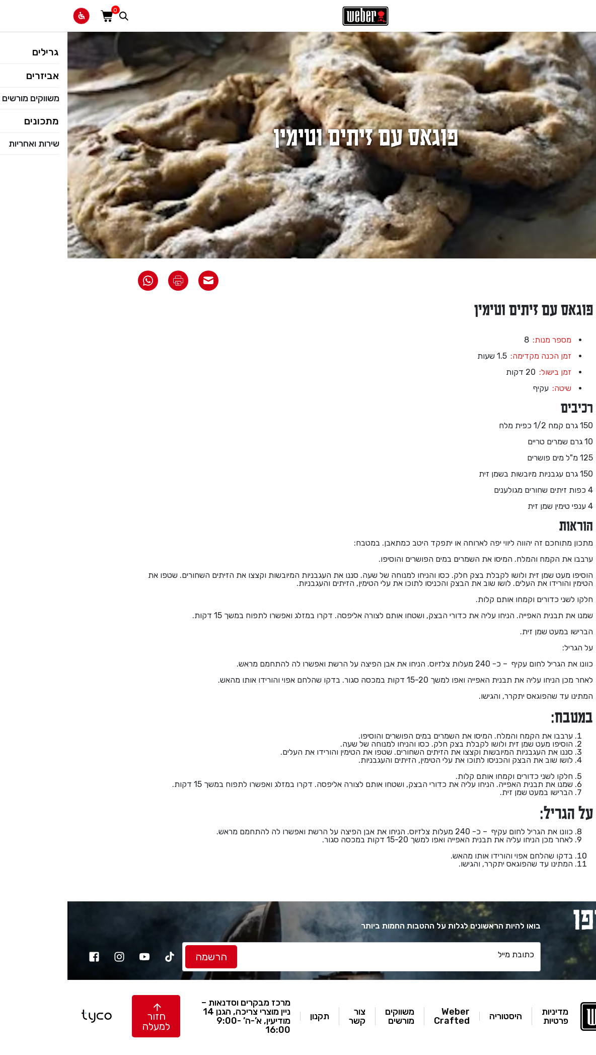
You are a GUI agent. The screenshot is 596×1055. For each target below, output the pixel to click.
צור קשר (289, 1016)
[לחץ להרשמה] (144, 956)
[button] (88, 1016)
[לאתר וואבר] (298, 16)
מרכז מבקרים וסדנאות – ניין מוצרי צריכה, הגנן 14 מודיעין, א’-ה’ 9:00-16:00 (178, 1016)
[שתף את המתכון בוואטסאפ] (80, 281)
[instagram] (51, 957)
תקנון (252, 1016)
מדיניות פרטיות (487, 1016)
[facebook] (26, 957)
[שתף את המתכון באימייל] (141, 281)
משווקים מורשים (332, 1016)
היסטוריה (438, 1016)
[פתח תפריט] (582, 16)
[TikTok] (102, 957)
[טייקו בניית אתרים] (29, 1016)
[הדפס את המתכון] (111, 281)
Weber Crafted (384, 1016)
